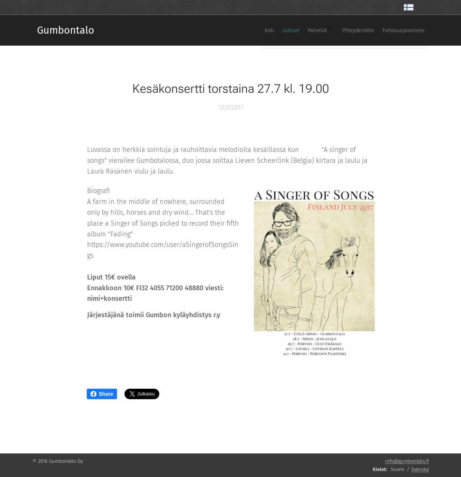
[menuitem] (363, 30)
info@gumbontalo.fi (407, 461)
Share (101, 394)
